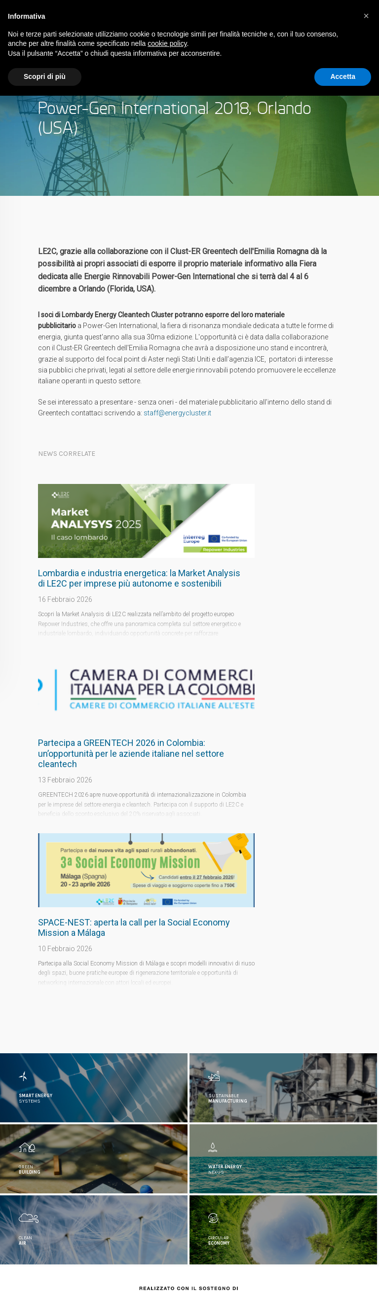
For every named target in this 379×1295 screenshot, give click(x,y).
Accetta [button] (342, 76)
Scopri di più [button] (45, 76)
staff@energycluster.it (177, 413)
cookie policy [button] (167, 43)
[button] (366, 16)
